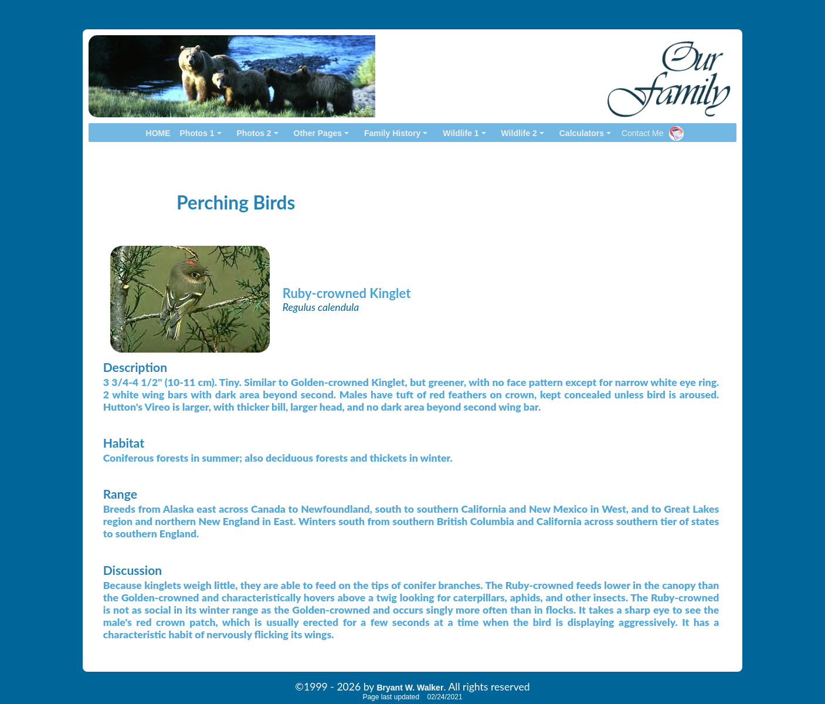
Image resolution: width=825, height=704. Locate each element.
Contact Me (643, 133)
